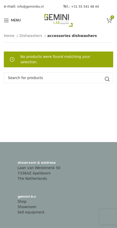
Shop (22, 201)
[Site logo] (58, 20)
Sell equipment (31, 212)
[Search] (58, 77)
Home (10, 36)
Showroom (27, 207)
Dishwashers (31, 36)
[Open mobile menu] (12, 20)
